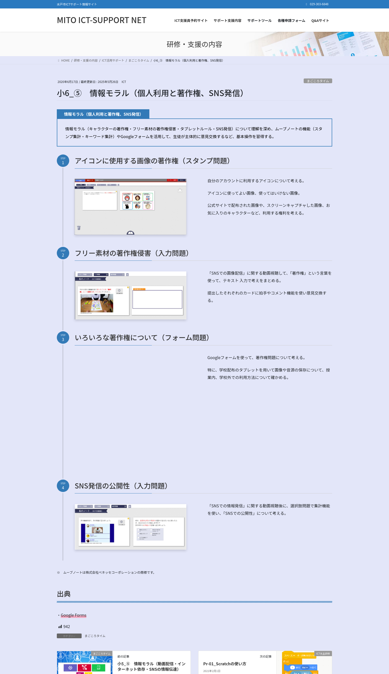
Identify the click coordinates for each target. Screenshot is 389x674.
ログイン (281, 632)
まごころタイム (318, 80)
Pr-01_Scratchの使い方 (224, 580)
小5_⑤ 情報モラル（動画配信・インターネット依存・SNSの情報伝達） (151, 582)
